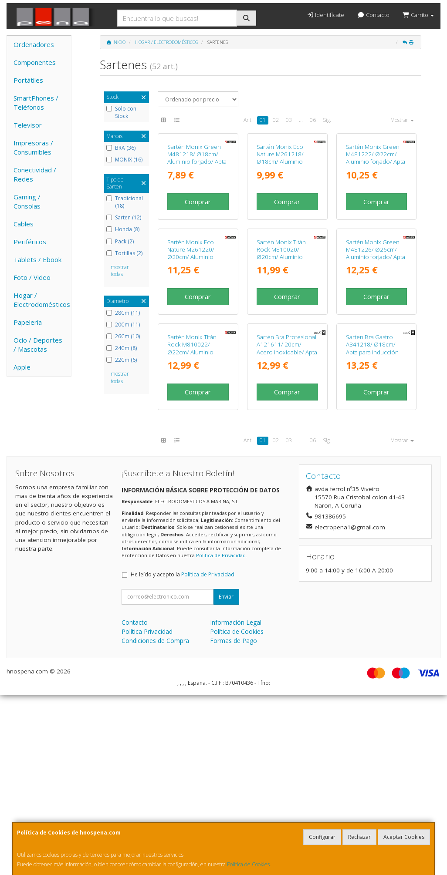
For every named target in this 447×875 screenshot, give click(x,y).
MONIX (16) (124, 159)
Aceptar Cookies (403, 837)
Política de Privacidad (221, 735)
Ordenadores (34, 44)
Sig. (327, 120)
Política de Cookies (248, 864)
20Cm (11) (123, 324)
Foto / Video (32, 277)
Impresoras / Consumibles (33, 147)
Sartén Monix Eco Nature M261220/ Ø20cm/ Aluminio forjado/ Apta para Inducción (191, 377)
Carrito (418, 15)
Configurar (322, 837)
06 (313, 120)
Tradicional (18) (124, 202)
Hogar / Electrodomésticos (42, 300)
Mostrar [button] (402, 120)
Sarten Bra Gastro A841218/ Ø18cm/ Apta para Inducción (372, 524)
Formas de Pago (233, 821)
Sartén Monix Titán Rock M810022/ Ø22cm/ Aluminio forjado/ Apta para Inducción (192, 532)
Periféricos (30, 241)
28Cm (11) (123, 313)
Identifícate (325, 15)
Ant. (248, 120)
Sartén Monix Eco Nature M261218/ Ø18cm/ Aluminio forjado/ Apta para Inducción (281, 222)
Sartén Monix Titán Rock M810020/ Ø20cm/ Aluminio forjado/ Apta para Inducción (281, 377)
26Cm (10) (123, 336)
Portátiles (28, 80)
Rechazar (359, 837)
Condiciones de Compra (155, 821)
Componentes (35, 62)
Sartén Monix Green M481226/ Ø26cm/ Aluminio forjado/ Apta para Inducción (375, 373)
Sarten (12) (123, 217)
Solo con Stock (121, 112)
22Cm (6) (121, 360)
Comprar (198, 261)
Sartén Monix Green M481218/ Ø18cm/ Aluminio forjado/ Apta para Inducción (197, 218)
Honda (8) (122, 229)
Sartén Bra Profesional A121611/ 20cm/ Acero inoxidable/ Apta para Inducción (287, 528)
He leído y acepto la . (183, 754)
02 (276, 120)
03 (289, 120)
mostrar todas (120, 270)
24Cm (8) (121, 348)
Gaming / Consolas (27, 201)
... (301, 120)
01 (263, 120)
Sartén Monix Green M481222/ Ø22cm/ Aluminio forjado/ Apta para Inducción (375, 218)
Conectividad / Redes (35, 174)
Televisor (28, 125)
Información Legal (235, 802)
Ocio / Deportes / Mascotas (38, 344)
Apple (22, 367)
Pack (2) (120, 241)
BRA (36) (120, 148)
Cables (24, 223)
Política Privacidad (147, 812)
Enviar (226, 777)
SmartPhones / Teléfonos (36, 102)
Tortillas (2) (124, 253)
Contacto (373, 15)
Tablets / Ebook (37, 259)
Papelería (28, 322)
